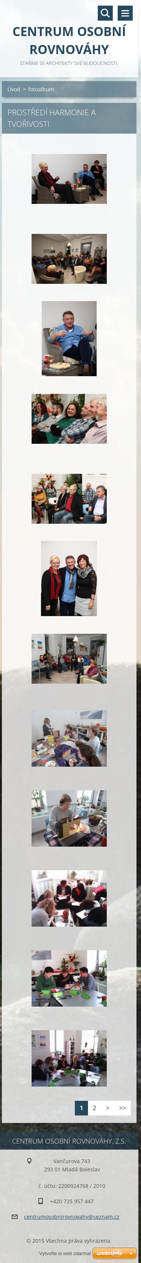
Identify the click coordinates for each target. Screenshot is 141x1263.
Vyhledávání (105, 13)
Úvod (14, 89)
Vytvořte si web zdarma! (65, 1253)
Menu (125, 13)
